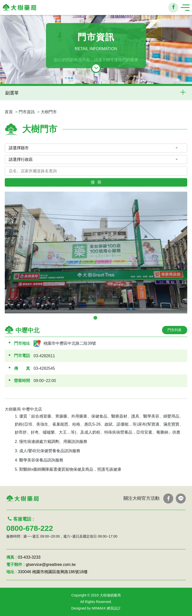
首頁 (9, 112)
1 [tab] (95, 318)
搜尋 (97, 182)
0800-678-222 (29, 528)
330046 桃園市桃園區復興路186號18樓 (52, 572)
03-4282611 (44, 356)
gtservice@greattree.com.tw (51, 564)
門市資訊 (27, 112)
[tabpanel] (96, 253)
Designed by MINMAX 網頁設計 (96, 608)
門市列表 (175, 330)
